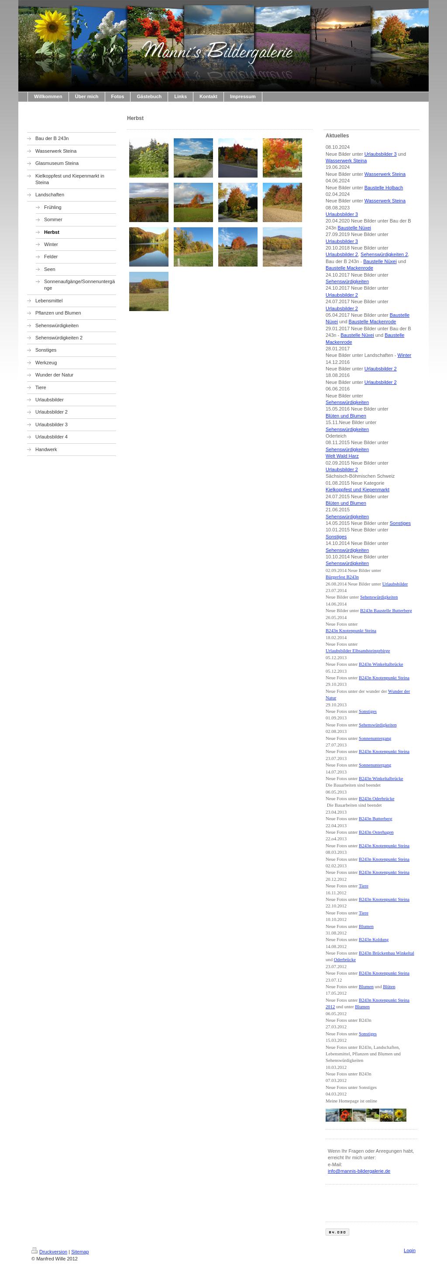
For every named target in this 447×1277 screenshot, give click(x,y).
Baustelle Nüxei (354, 227)
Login (410, 1250)
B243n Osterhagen (376, 832)
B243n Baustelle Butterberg (386, 610)
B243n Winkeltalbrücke (381, 664)
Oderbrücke (345, 959)
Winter (405, 355)
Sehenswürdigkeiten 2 (384, 254)
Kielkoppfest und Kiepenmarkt (357, 489)
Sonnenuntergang (375, 738)
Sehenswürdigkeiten (347, 281)
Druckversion (49, 1251)
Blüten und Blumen (346, 415)
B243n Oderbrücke (376, 798)
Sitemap (80, 1251)
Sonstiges (400, 523)
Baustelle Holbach (383, 187)
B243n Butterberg (375, 818)
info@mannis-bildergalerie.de (359, 1171)
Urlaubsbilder (395, 584)
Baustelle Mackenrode (349, 267)
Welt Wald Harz (342, 456)
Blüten (389, 986)
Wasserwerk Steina (346, 160)
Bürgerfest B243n (342, 577)
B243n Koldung (374, 939)
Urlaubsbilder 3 (380, 154)
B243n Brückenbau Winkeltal (386, 953)
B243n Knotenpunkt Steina (351, 630)
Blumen (366, 926)
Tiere (363, 885)
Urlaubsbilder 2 (342, 254)
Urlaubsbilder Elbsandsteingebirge (358, 650)
